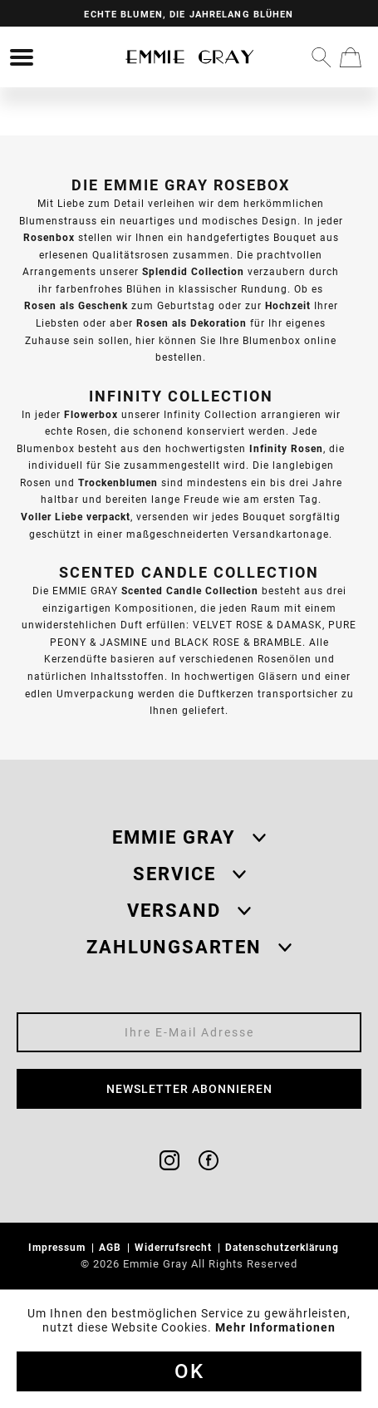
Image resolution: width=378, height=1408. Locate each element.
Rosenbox (49, 237)
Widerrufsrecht (175, 1247)
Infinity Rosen (286, 448)
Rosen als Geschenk (76, 305)
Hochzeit (288, 305)
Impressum (58, 1247)
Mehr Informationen (275, 1327)
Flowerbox (91, 414)
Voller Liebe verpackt (75, 516)
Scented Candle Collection (189, 590)
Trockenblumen (118, 482)
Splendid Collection (193, 271)
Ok (189, 1371)
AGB (112, 1247)
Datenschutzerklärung (283, 1247)
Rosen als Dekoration (191, 323)
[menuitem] (21, 57)
